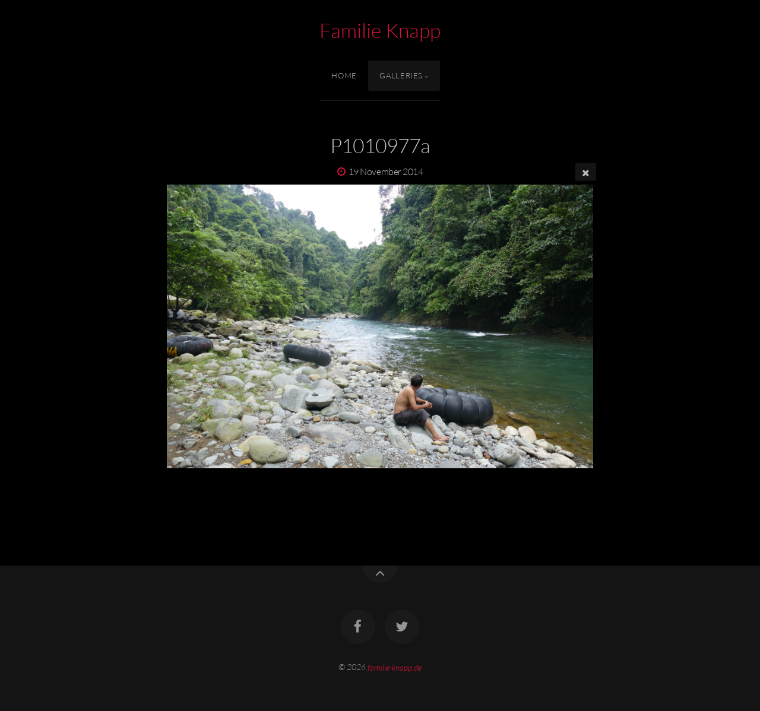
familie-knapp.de (395, 667)
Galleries (401, 75)
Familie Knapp (380, 30)
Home (344, 75)
